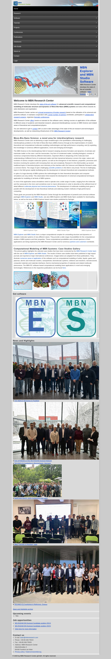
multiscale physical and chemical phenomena (40, 186)
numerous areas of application (30, 258)
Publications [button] (18, 37)
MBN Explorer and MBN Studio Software (87, 74)
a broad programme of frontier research (52, 112)
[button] (87, 94)
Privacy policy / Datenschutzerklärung (28, 652)
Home (16, 9)
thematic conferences (41, 117)
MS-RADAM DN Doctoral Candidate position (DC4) (33, 623)
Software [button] (17, 18)
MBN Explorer (26, 197)
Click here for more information (26, 629)
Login (16, 61)
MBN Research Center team (86, 251)
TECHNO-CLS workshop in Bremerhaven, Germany (32, 463)
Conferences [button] (18, 32)
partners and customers (78, 242)
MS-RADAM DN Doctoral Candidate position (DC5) (33, 626)
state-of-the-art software (48, 104)
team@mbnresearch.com (29, 637)
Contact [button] (16, 56)
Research (17, 13)
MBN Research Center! (62, 131)
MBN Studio (38, 197)
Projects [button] (17, 27)
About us (17, 51)
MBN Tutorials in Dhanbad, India (25, 544)
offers (32, 120)
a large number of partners (57, 115)
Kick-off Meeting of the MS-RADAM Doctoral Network (33, 461)
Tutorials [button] (17, 23)
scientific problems (55, 168)
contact (35, 129)
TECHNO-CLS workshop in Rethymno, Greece (30, 604)
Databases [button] (17, 42)
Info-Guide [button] (17, 46)
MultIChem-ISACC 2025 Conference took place (31, 498)
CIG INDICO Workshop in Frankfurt (26, 401)
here (64, 268)
